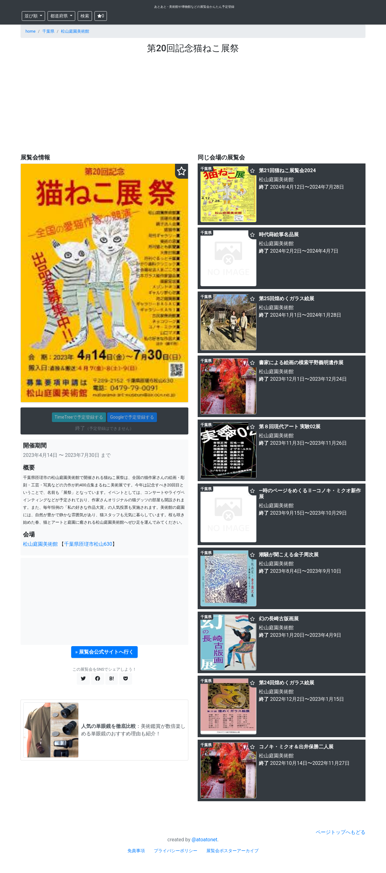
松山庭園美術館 (75, 31)
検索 (84, 15)
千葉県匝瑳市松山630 (88, 544)
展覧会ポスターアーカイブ (232, 850)
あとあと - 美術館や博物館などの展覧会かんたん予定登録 (194, 6)
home (30, 31)
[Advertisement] (193, 100)
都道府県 (59, 15)
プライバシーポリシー (175, 850)
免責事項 (136, 850)
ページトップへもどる (340, 832)
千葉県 (48, 31)
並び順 (32, 15)
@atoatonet (205, 840)
